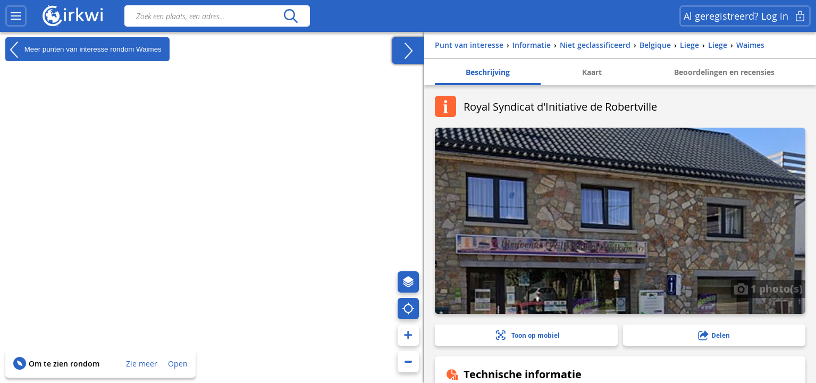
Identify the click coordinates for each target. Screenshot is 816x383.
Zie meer (141, 364)
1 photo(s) (768, 288)
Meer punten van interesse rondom (83, 49)
